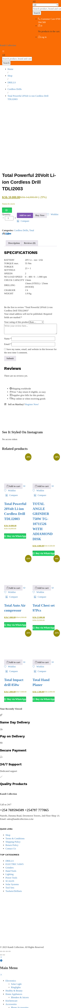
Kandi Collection (8, 45)
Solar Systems (12, 872)
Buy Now (40, 203)
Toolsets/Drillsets (13, 879)
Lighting (9, 862)
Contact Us (10, 836)
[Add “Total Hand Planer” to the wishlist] (38, 654)
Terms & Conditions (15, 826)
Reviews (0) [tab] (29, 230)
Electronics (10, 968)
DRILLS (9, 848)
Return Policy (11, 833)
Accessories (11, 992)
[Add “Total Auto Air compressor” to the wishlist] (10, 580)
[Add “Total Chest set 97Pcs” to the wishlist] (38, 580)
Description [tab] (14, 230)
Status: (5, 191)
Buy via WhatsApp (16, 524)
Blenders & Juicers (20, 985)
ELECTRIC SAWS (14, 852)
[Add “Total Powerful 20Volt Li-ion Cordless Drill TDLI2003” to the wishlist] (52, 202)
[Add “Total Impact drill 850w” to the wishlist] (10, 654)
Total (31, 218)
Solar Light (16, 971)
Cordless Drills (21, 218)
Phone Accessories (19, 995)
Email (7, 332)
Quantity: (6, 202)
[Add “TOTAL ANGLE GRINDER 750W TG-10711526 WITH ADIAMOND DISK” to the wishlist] (38, 478)
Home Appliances (13, 982)
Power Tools (11, 865)
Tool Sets (9, 875)
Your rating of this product (16, 309)
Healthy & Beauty (14, 978)
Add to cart (25, 203)
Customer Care (48, 19)
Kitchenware (11, 988)
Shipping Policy (12, 829)
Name (7, 326)
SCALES (9, 868)
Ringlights (16, 975)
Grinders (9, 855)
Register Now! (32, 392)
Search (37, 13)
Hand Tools (10, 858)
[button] (7, 197)
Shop (7, 822)
